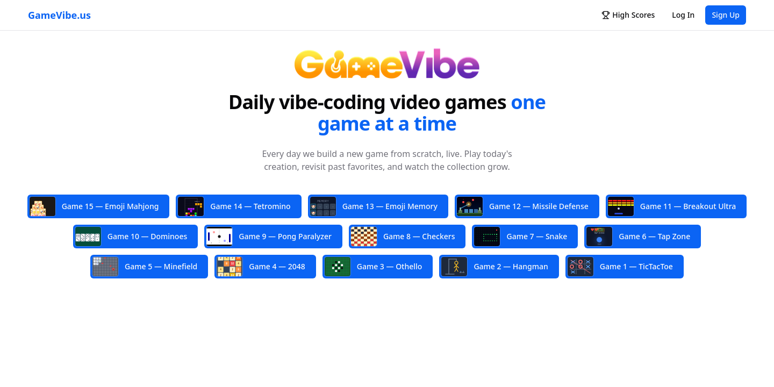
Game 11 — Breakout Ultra (672, 206)
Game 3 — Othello (373, 266)
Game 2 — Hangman (494, 266)
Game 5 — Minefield (144, 266)
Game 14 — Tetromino (234, 206)
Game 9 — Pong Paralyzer (269, 236)
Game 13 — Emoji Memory (374, 207)
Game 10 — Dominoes (131, 236)
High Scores (628, 15)
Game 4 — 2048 (261, 266)
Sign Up (726, 15)
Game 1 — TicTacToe (620, 266)
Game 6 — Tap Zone (638, 236)
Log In (683, 15)
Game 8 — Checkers (403, 236)
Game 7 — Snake (520, 236)
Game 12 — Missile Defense (523, 206)
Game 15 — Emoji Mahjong (94, 207)
